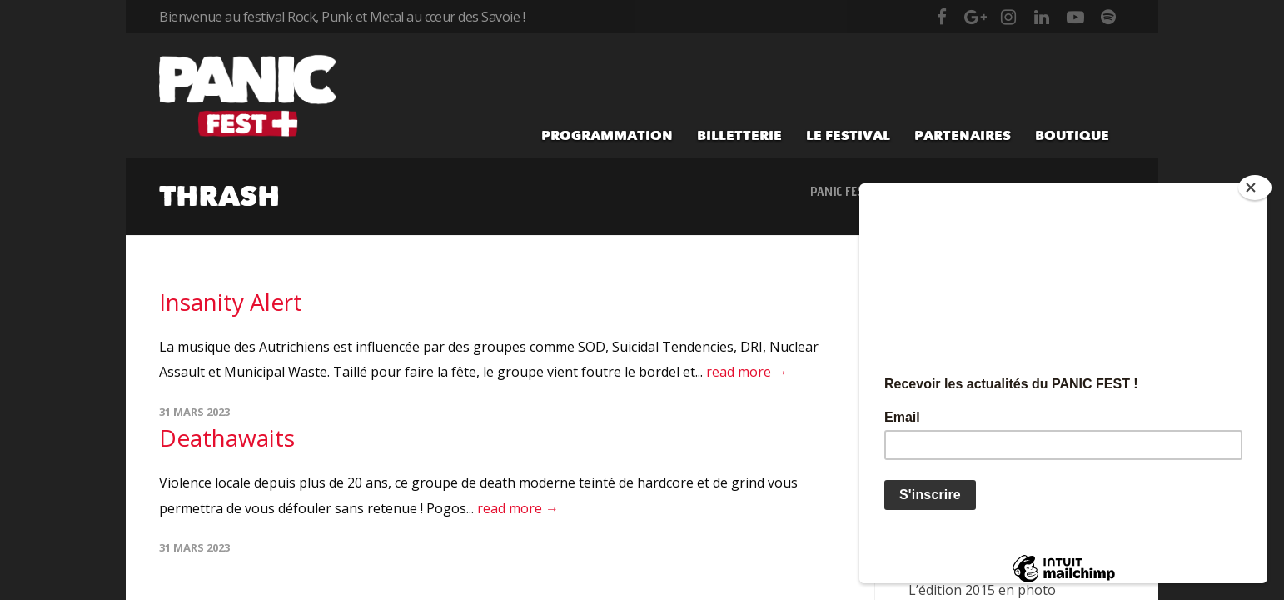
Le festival (848, 135)
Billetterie (739, 135)
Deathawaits (227, 437)
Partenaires (962, 135)
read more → (747, 371)
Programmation (607, 135)
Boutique (1072, 135)
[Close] (1255, 187)
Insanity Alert (230, 302)
